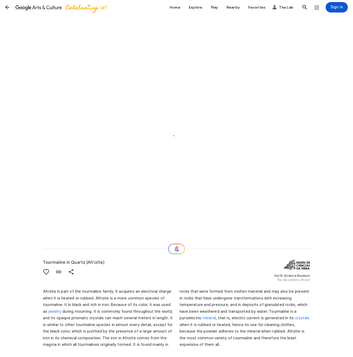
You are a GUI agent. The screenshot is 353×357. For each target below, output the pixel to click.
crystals (302, 318)
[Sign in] (337, 7)
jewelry (54, 311)
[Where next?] (176, 249)
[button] (7, 7)
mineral (209, 318)
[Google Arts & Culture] (61, 7)
